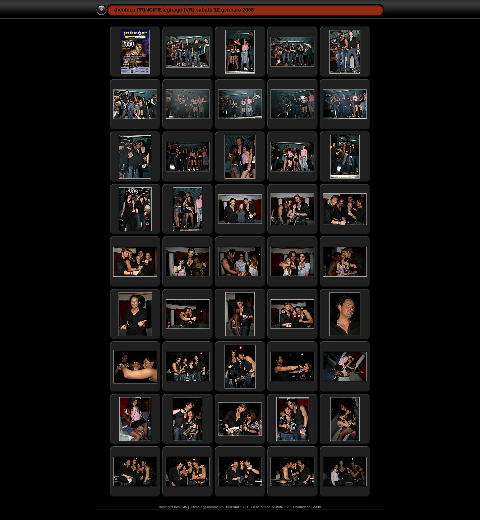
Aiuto (317, 507)
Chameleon (301, 507)
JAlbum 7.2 (280, 507)
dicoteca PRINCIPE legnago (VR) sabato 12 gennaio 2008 (184, 10)
